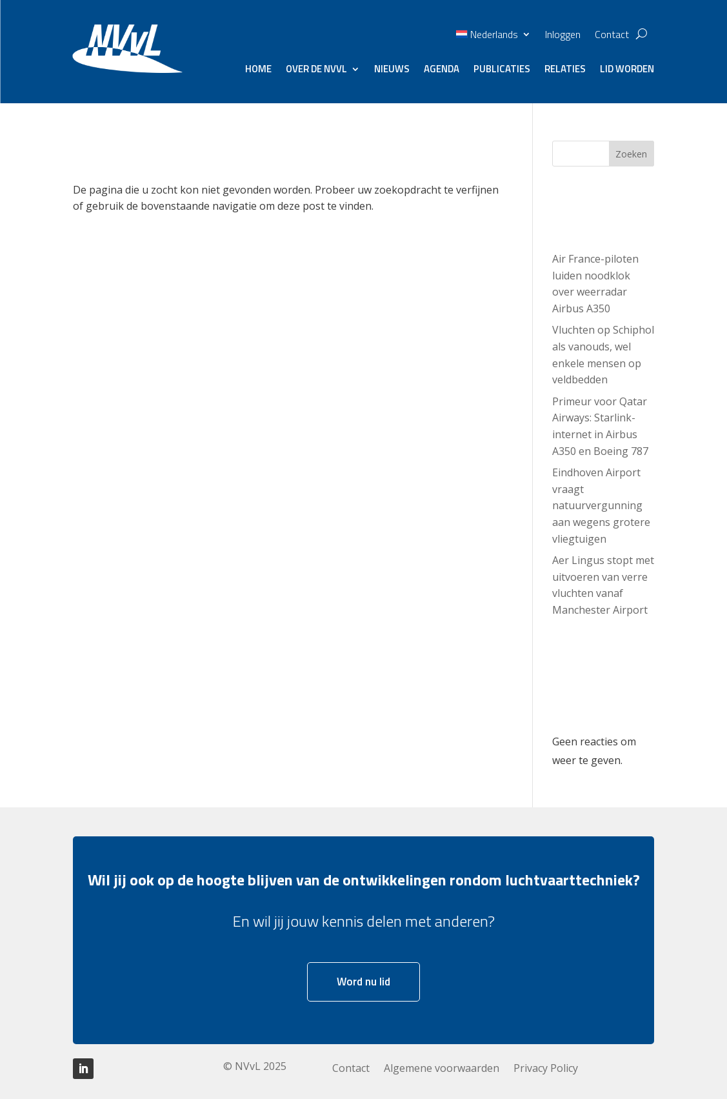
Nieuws (392, 70)
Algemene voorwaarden (441, 1069)
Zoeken (631, 154)
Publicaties (501, 70)
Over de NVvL (316, 70)
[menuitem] (493, 37)
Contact (612, 36)
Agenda (441, 70)
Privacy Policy (545, 1069)
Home (258, 70)
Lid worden (627, 70)
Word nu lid (363, 981)
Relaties (565, 70)
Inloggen (563, 36)
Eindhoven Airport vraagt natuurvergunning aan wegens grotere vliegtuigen (601, 505)
